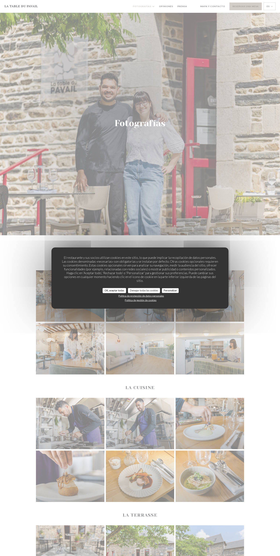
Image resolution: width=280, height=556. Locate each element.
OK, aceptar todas (114, 290)
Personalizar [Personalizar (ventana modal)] (170, 290)
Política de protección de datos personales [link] (141, 295)
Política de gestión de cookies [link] (140, 300)
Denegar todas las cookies (144, 290)
